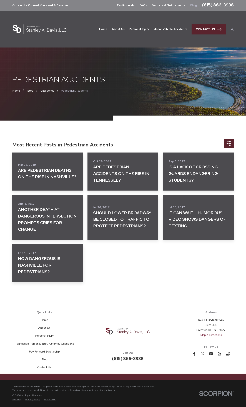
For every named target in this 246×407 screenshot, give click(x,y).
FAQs (143, 5)
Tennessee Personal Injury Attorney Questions (44, 344)
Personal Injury (44, 336)
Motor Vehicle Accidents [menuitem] (170, 29)
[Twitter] (203, 354)
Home (44, 320)
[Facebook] (194, 354)
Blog (193, 5)
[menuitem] (16, 400)
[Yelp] (219, 354)
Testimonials (126, 5)
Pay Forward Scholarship (44, 352)
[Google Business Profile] (228, 354)
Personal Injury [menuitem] (139, 29)
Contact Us (209, 29)
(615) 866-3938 (218, 5)
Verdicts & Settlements (168, 5)
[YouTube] (211, 354)
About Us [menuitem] (118, 29)
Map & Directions (211, 335)
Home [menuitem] (103, 29)
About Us (44, 328)
